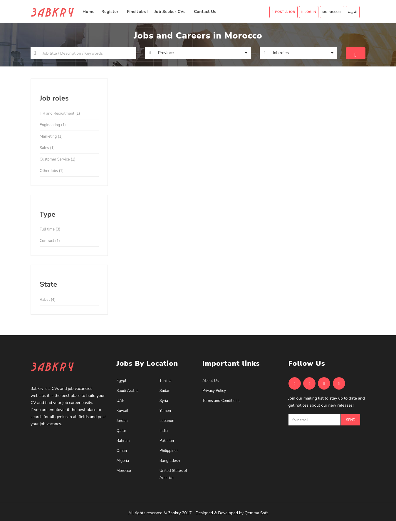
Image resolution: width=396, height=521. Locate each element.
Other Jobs (51, 170)
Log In (308, 12)
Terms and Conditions (220, 400)
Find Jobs (138, 11)
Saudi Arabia (128, 390)
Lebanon (167, 420)
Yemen (165, 410)
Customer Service (57, 159)
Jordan (122, 420)
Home (89, 11)
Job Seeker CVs (172, 11)
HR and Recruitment (60, 113)
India (164, 430)
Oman (122, 450)
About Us (210, 380)
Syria (164, 400)
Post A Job (283, 12)
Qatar (121, 430)
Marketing (51, 136)
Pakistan (167, 440)
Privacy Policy (214, 390)
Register (111, 11)
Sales (47, 148)
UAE (120, 400)
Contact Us (206, 11)
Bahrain (123, 440)
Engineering (53, 125)
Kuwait (123, 410)
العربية (353, 12)
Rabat (48, 299)
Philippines (169, 450)
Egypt (122, 380)
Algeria (123, 460)
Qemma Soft (256, 513)
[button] (198, 53)
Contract (50, 240)
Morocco (331, 12)
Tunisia (166, 380)
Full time (50, 229)
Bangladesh (170, 460)
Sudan (165, 390)
